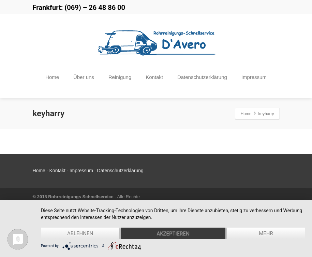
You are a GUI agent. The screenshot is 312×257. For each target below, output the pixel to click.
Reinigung (120, 77)
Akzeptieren (173, 233)
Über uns (83, 77)
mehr (266, 233)
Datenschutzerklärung (202, 77)
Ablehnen (80, 233)
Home (52, 77)
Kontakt (154, 77)
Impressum (254, 77)
